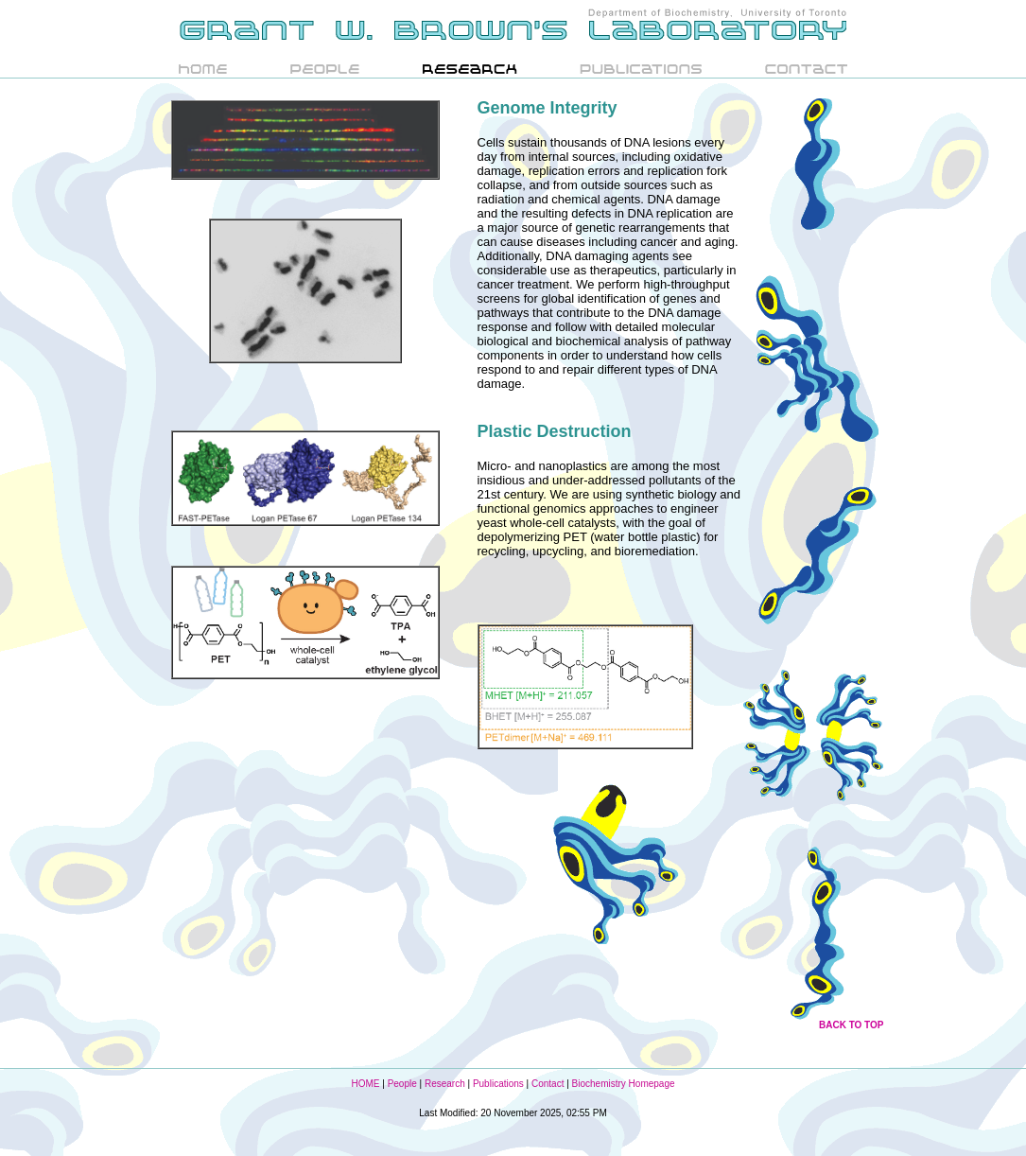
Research (445, 1083)
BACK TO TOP (851, 1025)
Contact (547, 1083)
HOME (365, 1083)
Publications (498, 1083)
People (402, 1083)
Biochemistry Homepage (623, 1083)
